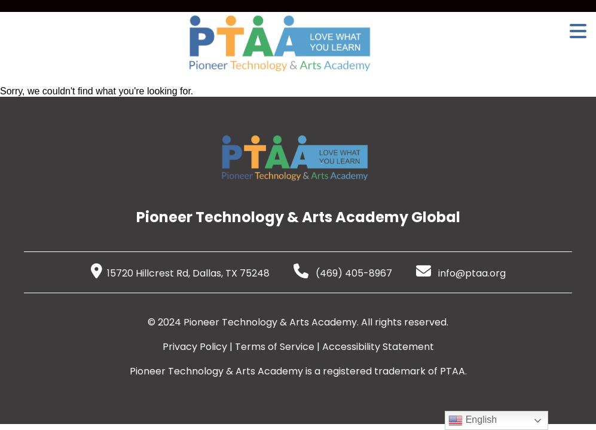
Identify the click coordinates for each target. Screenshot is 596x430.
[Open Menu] (578, 31)
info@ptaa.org (461, 273)
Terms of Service (274, 347)
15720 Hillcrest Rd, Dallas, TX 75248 (180, 273)
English (472, 420)
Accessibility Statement (378, 347)
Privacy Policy (195, 347)
